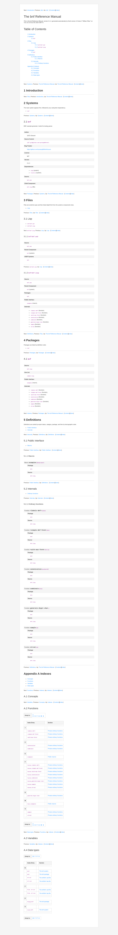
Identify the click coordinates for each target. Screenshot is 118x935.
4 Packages (30, 50)
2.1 (33, 38)
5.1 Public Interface (36, 56)
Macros (29, 445)
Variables (30, 687)
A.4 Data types (35, 75)
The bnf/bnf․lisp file (45, 885)
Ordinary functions (32, 494)
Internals (29, 430)
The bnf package (44, 878)
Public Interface (31, 427)
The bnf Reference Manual (46, 84)
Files (28, 96)
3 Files (29, 41)
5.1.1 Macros (38, 58)
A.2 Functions (35, 70)
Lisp (28, 208)
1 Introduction (31, 34)
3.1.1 (40, 45)
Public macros (52, 760)
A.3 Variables (35, 73)
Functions (30, 685)
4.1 (33, 52)
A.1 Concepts (35, 68)
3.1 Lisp (33, 43)
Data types (30, 689)
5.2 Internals (34, 61)
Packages (30, 193)
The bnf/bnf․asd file (45, 881)
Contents (52, 10)
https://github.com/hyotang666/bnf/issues (39, 149)
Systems (29, 84)
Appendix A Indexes (33, 66)
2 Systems (30, 36)
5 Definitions (31, 55)
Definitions (30, 334)
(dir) (42, 10)
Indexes (29, 413)
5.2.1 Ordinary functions (42, 63)
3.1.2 (40, 47)
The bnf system (43, 874)
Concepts (30, 682)
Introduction (30, 10)
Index (57, 10)
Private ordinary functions (55, 734)
